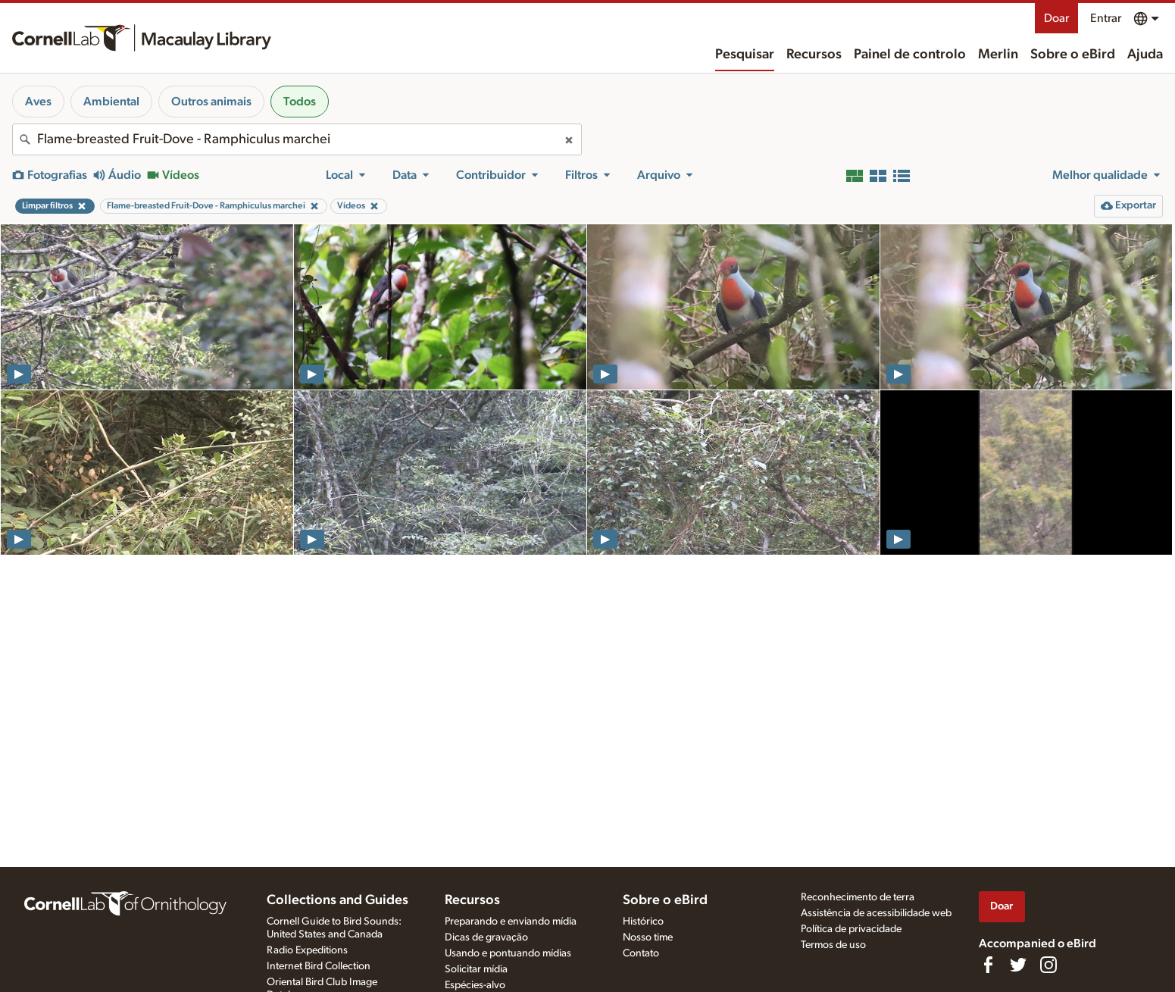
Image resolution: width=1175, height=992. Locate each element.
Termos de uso (833, 945)
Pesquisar (744, 54)
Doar (1056, 18)
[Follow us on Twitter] (1018, 965)
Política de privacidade (851, 929)
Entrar (1105, 18)
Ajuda (1145, 54)
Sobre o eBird (1072, 54)
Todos (299, 101)
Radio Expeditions (307, 950)
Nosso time (648, 937)
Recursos (814, 54)
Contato (641, 953)
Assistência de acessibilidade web (876, 913)
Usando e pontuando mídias (508, 953)
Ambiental (111, 101)
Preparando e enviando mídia (511, 921)
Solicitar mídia (476, 969)
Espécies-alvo (475, 985)
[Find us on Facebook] (988, 965)
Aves (38, 101)
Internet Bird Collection (318, 966)
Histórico (643, 921)
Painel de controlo (910, 54)
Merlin (998, 54)
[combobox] (297, 139)
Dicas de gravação (486, 937)
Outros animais (211, 101)
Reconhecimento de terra (857, 897)
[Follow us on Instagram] (1048, 965)
